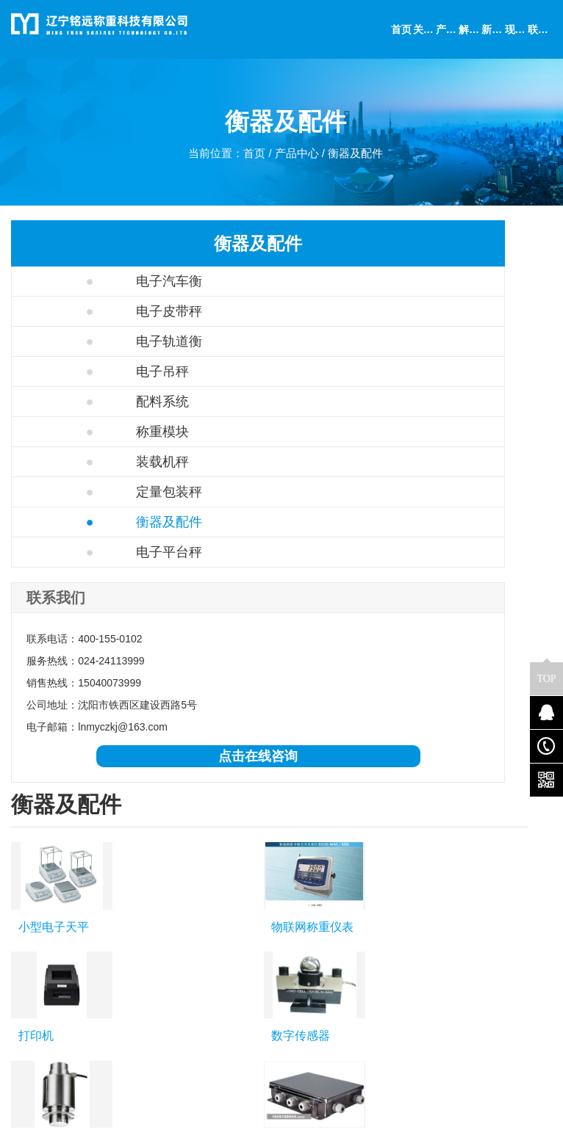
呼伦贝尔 (412, 842)
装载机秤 (75, 461)
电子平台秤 (81, 552)
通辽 (320, 842)
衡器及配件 (360, 158)
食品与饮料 (236, 957)
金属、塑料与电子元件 (247, 1070)
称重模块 (75, 431)
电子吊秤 (75, 371)
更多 (463, 842)
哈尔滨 (233, 842)
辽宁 (106, 842)
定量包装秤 (81, 492)
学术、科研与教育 (247, 987)
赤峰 (361, 842)
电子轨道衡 (81, 341)
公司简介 (31, 915)
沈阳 (147, 842)
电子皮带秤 (81, 311)
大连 (188, 842)
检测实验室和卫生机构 (247, 1028)
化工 (221, 915)
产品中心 (297, 158)
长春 (280, 842)
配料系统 (75, 401)
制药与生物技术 (247, 936)
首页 (252, 158)
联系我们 (31, 936)
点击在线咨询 (97, 778)
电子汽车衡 (81, 281)
